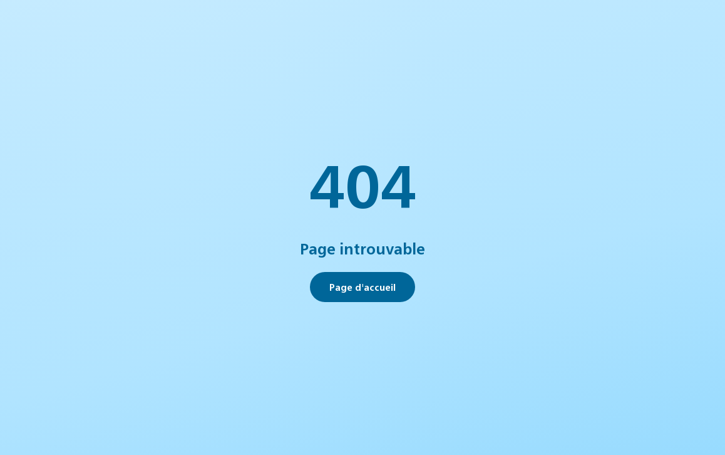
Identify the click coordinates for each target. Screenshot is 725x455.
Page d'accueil (362, 287)
